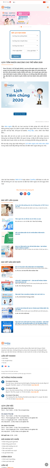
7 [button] (30, 26)
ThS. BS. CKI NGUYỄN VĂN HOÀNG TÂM (27, 270)
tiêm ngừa (8, 126)
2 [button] (21, 26)
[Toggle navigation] (48, 7)
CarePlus (33, 180)
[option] (25, 18)
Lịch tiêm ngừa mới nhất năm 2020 (37, 144)
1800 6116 (18, 180)
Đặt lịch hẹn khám (20, 114)
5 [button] (26, 26)
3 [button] (23, 26)
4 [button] (25, 26)
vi (45, 2)
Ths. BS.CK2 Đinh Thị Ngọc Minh (25, 297)
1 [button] (19, 26)
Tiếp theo (16, 56)
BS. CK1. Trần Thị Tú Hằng (35, 221)
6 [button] (28, 26)
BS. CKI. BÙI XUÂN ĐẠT (23, 313)
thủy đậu (31, 130)
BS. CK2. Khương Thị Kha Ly (24, 286)
